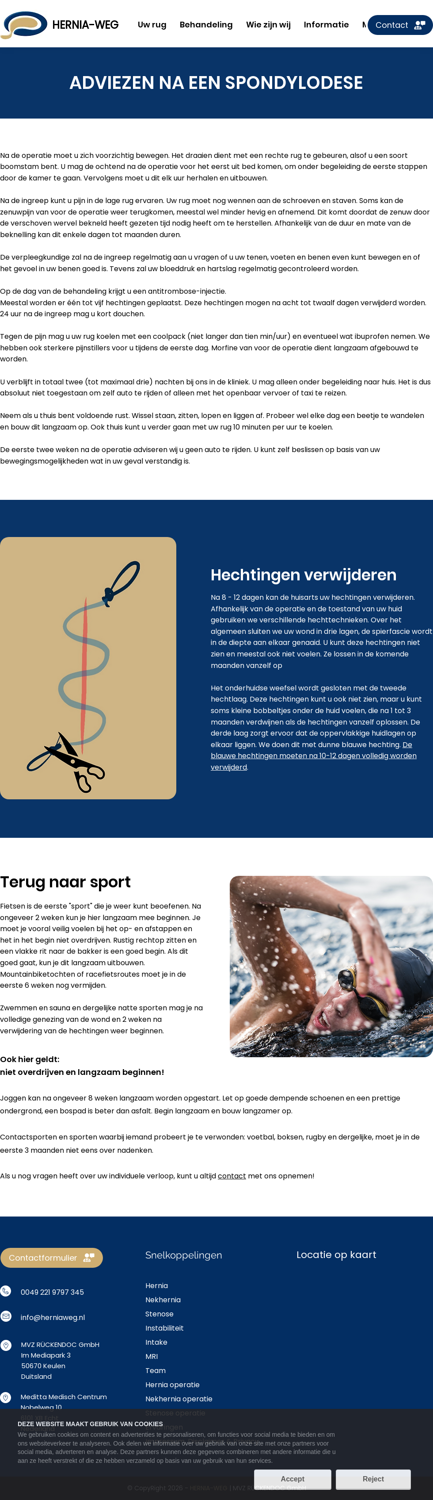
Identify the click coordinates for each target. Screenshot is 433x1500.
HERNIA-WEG (85, 25)
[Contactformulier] (51, 1258)
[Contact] (400, 25)
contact (232, 1176)
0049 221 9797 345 (52, 1292)
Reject (373, 1479)
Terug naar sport (65, 882)
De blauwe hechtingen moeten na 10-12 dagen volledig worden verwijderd (314, 756)
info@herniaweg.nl (53, 1317)
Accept (292, 1479)
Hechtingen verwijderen (304, 575)
